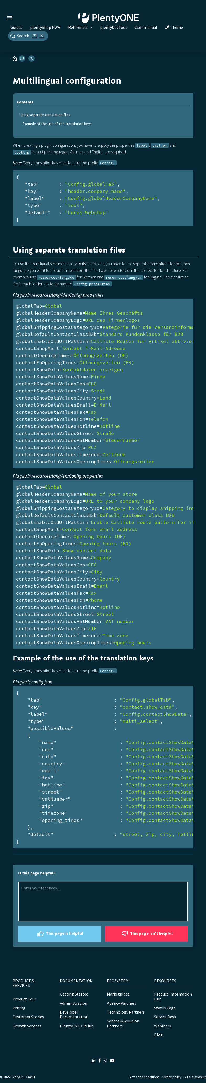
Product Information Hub (173, 996)
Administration (73, 1003)
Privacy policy (171, 1077)
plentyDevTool (113, 27)
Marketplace (118, 994)
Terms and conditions (143, 1077)
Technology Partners (126, 1012)
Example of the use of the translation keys (57, 123)
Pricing (19, 1007)
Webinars (162, 1026)
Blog (158, 1034)
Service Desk (165, 1016)
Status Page (165, 1007)
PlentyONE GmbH (22, 1077)
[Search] (28, 36)
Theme (174, 27)
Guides (16, 27)
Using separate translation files (45, 114)
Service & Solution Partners (123, 1023)
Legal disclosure (194, 1077)
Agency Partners (121, 1003)
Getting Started (74, 994)
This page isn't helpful (146, 933)
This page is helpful (59, 933)
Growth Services (27, 1026)
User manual (146, 27)
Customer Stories (28, 1016)
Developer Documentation (74, 1014)
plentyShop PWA (45, 27)
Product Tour (24, 999)
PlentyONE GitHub (77, 1026)
